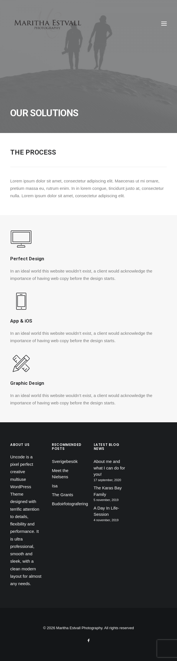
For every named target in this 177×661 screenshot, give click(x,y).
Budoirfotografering (70, 503)
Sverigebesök (65, 461)
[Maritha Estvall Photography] (47, 24)
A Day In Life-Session (106, 511)
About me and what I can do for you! (109, 468)
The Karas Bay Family (108, 491)
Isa (54, 485)
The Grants (62, 494)
